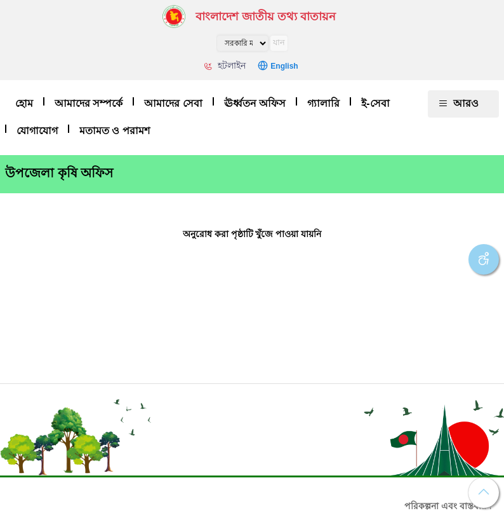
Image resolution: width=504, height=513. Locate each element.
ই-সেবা (375, 103)
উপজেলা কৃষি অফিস (59, 173)
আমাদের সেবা (173, 103)
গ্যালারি (323, 103)
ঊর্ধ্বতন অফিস (255, 103)
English (284, 66)
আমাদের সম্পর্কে (89, 103)
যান (279, 42)
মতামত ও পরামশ (114, 130)
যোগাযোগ (37, 130)
